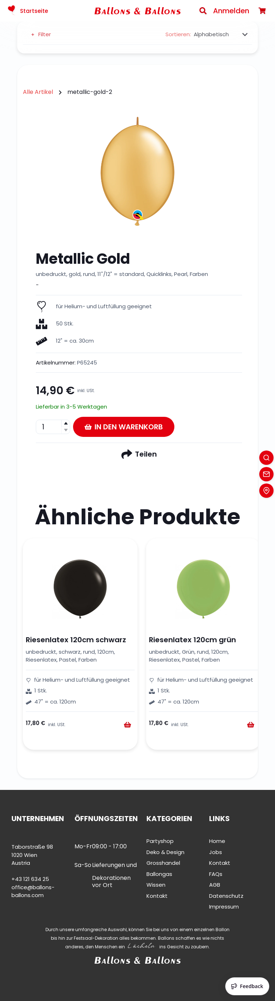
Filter (40, 34)
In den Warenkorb (124, 427)
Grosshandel (163, 863)
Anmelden (231, 11)
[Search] (203, 11)
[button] (65, 423)
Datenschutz (226, 896)
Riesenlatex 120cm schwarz (76, 640)
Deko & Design (165, 852)
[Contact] (266, 474)
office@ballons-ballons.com (32, 891)
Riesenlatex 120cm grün (192, 640)
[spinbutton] (53, 427)
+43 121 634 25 (30, 879)
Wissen (155, 884)
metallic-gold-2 (89, 92)
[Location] (266, 490)
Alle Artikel (38, 92)
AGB (214, 884)
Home (217, 841)
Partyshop (160, 841)
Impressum (224, 906)
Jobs (215, 852)
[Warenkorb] (262, 11)
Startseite (27, 10)
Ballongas (159, 874)
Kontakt (157, 896)
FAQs (215, 874)
